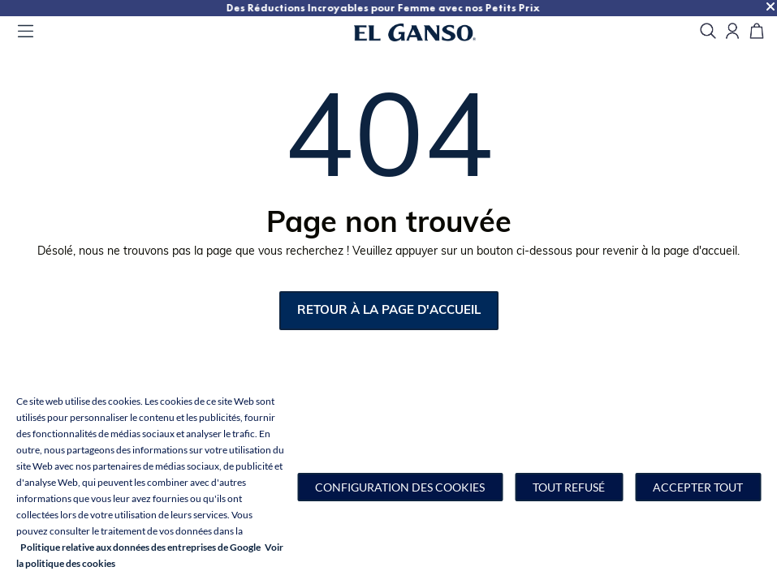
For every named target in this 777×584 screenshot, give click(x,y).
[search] (708, 32)
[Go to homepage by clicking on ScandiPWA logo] (435, 32)
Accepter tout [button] (698, 487)
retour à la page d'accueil (389, 311)
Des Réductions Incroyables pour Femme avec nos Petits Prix (610, 8)
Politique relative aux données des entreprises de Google (140, 547)
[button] (400, 487)
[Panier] (757, 32)
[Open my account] (732, 32)
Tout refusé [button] (569, 487)
